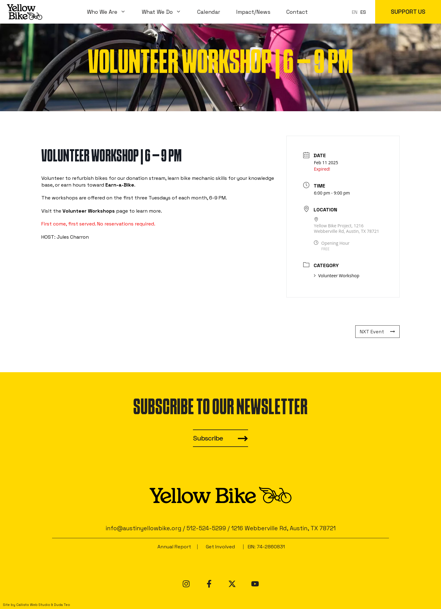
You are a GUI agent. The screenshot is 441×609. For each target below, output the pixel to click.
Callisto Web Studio (33, 605)
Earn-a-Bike (119, 185)
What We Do (165, 12)
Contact (297, 12)
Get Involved (220, 546)
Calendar (208, 12)
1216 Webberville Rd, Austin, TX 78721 (283, 528)
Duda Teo (62, 605)
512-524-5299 (206, 528)
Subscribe (208, 438)
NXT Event (377, 331)
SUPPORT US (408, 12)
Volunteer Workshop (336, 275)
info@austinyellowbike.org (143, 528)
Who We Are (110, 12)
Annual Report (174, 546)
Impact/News (253, 12)
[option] (363, 12)
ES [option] (363, 12)
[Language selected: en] (360, 12)
